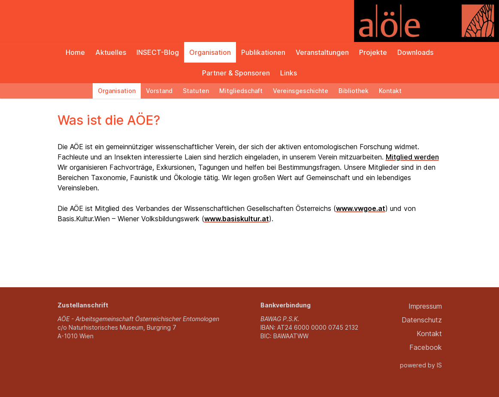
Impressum (425, 306)
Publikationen (263, 52)
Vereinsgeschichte (300, 90)
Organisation (210, 52)
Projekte (373, 52)
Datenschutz (422, 320)
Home (75, 52)
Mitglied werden (412, 157)
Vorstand (159, 90)
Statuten (196, 90)
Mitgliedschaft (241, 90)
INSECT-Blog (157, 52)
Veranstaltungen (322, 52)
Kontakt (390, 90)
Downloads (415, 52)
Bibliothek (354, 90)
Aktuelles (110, 52)
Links (288, 73)
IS (439, 365)
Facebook (425, 347)
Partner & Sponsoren (236, 73)
